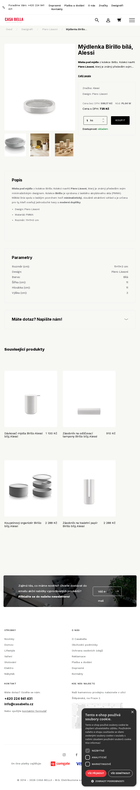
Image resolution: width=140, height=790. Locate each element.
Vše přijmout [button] (96, 773)
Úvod (9, 29)
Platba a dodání (74, 5)
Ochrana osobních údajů (87, 650)
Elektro (8, 668)
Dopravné (55, 5)
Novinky (9, 638)
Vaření (8, 656)
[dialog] (109, 747)
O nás (91, 5)
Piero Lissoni (50, 29)
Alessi (96, 88)
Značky (103, 5)
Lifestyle (9, 650)
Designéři (117, 5)
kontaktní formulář (34, 711)
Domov (8, 644)
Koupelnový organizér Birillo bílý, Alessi (22, 524)
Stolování (10, 662)
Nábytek (9, 673)
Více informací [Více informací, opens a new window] (92, 742)
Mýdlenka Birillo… (76, 29)
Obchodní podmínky (85, 644)
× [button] (132, 712)
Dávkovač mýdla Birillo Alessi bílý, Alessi (23, 435)
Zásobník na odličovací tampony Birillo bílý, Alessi (80, 435)
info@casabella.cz (18, 704)
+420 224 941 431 (18, 698)
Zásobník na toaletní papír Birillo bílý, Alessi (80, 524)
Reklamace (78, 656)
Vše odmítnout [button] (120, 773)
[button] (109, 781)
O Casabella (79, 638)
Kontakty (57, 9)
